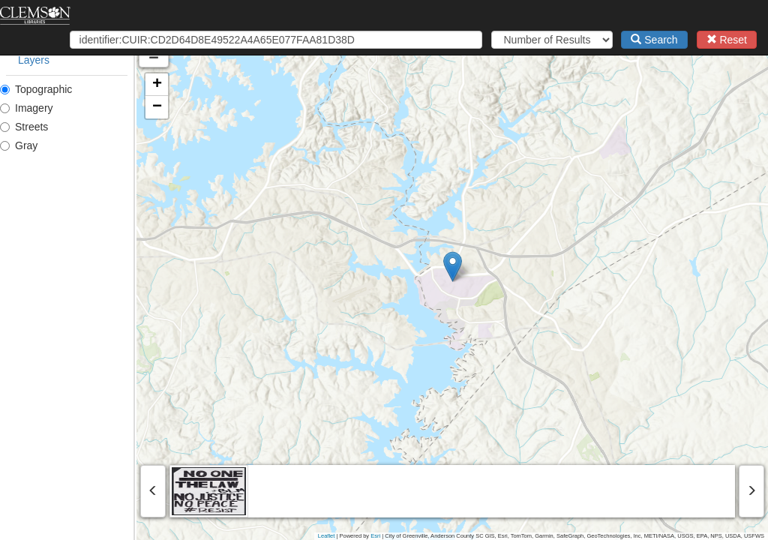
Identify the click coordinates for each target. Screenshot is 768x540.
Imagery (26, 108)
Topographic (36, 89)
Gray (19, 146)
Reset (726, 40)
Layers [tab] (34, 60)
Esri (375, 535)
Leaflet (326, 535)
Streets (24, 127)
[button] (521, 266)
